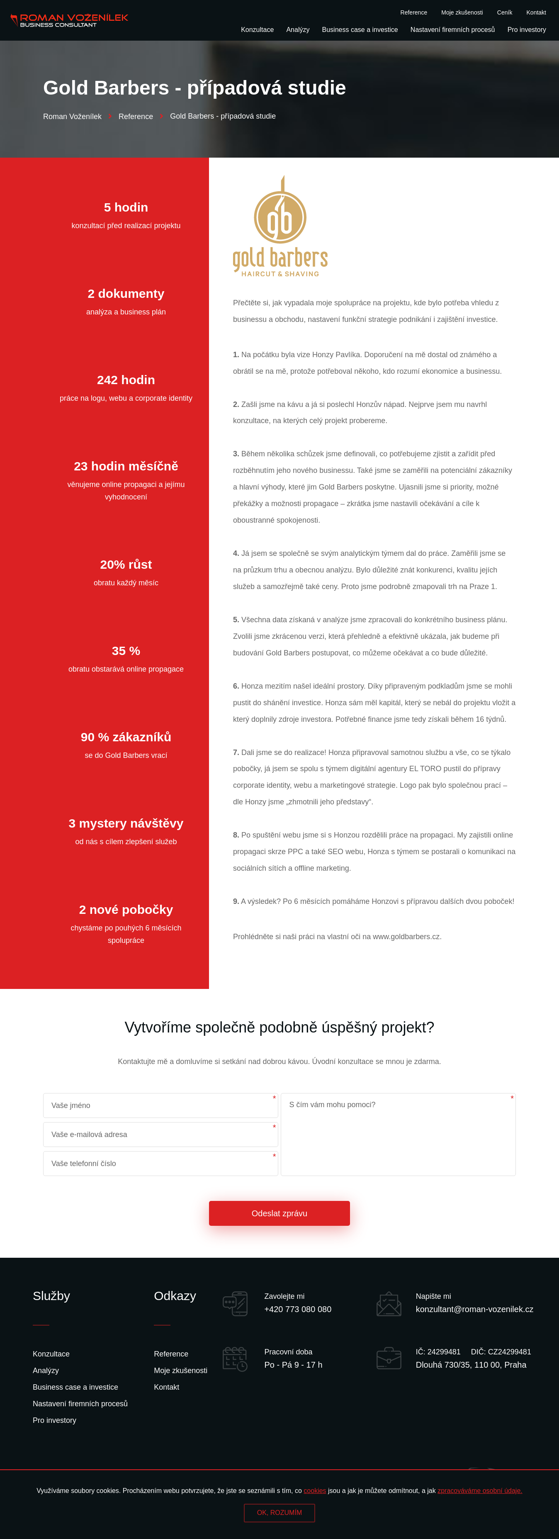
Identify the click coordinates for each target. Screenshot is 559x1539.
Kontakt (536, 13)
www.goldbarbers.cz (406, 937)
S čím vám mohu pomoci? (332, 1104)
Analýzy (297, 30)
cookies (315, 1490)
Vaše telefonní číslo (83, 1163)
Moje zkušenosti (462, 13)
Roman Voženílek (77, 116)
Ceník (505, 13)
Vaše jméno (70, 1105)
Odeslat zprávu (280, 1213)
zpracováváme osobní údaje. (480, 1490)
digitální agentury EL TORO (396, 769)
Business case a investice (360, 30)
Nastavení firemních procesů (453, 30)
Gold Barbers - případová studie (223, 116)
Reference (414, 13)
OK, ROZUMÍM (279, 1512)
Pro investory (527, 30)
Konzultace (257, 30)
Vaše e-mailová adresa (89, 1134)
